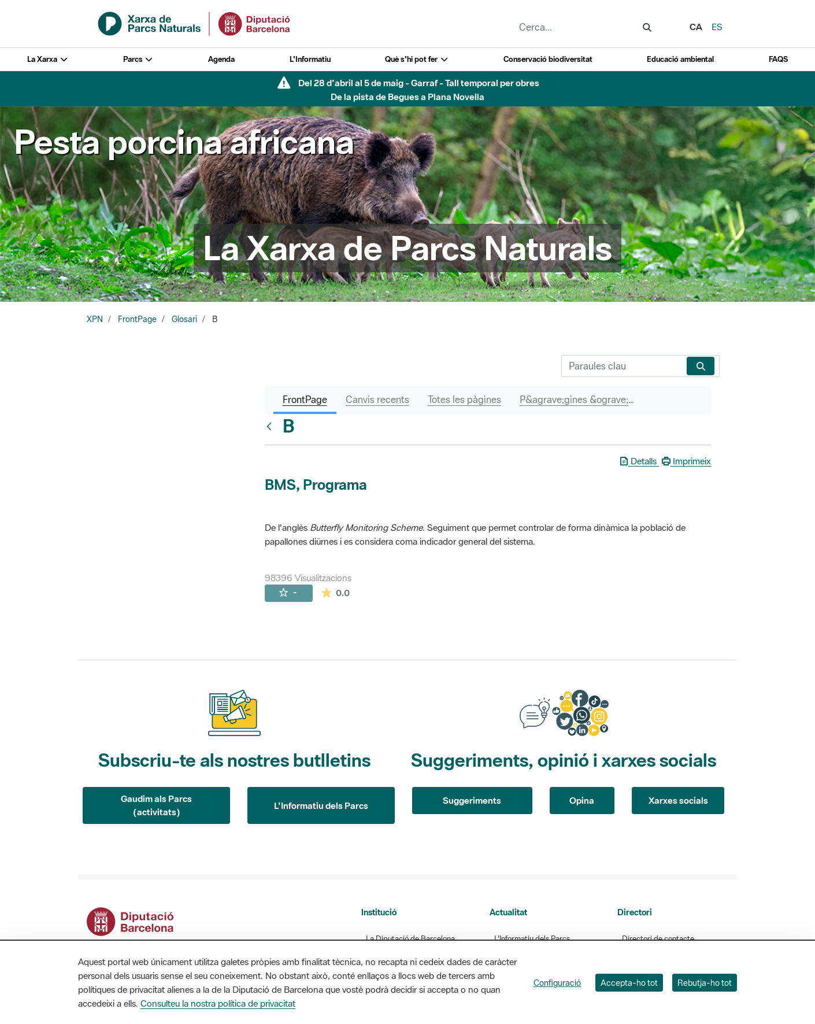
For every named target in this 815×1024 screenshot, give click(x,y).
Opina (581, 800)
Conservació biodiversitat (547, 59)
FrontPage (137, 319)
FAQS (778, 59)
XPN (95, 319)
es (717, 26)
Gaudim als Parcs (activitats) (156, 805)
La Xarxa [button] (47, 59)
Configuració (557, 982)
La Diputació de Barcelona (410, 939)
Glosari (184, 319)
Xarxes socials (678, 800)
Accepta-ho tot (629, 982)
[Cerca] (621, 366)
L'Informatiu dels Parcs (321, 805)
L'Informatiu (310, 59)
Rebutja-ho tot (704, 982)
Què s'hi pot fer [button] (417, 59)
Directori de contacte (658, 939)
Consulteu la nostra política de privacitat (217, 1003)
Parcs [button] (138, 59)
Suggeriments (472, 800)
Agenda (221, 59)
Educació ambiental (680, 59)
